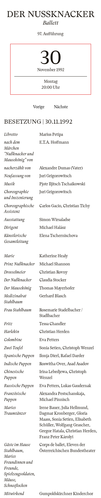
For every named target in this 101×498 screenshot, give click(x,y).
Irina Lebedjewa (53, 372)
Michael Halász (52, 227)
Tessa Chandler (52, 324)
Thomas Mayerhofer (57, 288)
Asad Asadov (78, 364)
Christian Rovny (53, 272)
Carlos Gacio (50, 206)
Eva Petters (49, 340)
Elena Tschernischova (58, 235)
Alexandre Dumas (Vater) (61, 168)
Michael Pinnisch (54, 399)
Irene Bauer (49, 407)
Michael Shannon (54, 264)
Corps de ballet (52, 445)
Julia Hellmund (74, 407)
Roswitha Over (52, 364)
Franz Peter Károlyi (56, 437)
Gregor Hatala (51, 431)
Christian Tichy (76, 206)
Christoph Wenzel (78, 348)
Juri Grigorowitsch (55, 176)
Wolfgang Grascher (72, 425)
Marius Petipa (51, 134)
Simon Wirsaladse (54, 219)
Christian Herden (54, 331)
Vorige (37, 107)
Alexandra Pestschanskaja (61, 393)
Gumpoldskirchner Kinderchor (66, 494)
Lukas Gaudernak (76, 386)
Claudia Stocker (52, 280)
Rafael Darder (72, 356)
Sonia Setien (50, 348)
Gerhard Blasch (52, 296)
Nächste (62, 107)
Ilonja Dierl (49, 356)
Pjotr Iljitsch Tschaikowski (62, 184)
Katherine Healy (53, 256)
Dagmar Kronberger (57, 413)
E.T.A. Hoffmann (54, 142)
